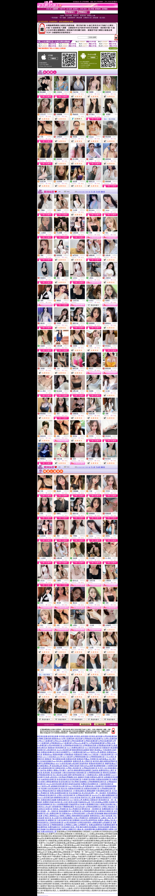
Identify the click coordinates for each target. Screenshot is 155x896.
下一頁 (93, 191)
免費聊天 (82, 114)
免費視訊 (49, 92)
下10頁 (98, 191)
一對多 (116, 114)
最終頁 (103, 191)
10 (89, 191)
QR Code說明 (113, 48)
